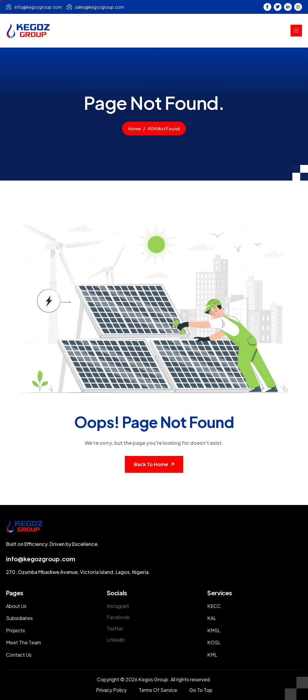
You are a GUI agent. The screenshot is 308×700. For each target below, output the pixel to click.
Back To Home (151, 464)
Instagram (118, 606)
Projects (15, 630)
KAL (211, 618)
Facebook (118, 617)
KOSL (214, 642)
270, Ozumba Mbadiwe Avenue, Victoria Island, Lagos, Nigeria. (78, 572)
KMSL (213, 630)
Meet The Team (23, 642)
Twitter (115, 628)
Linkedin (116, 640)
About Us (16, 606)
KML (212, 655)
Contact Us (19, 655)
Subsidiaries (19, 618)
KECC (214, 606)
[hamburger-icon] (296, 30)
